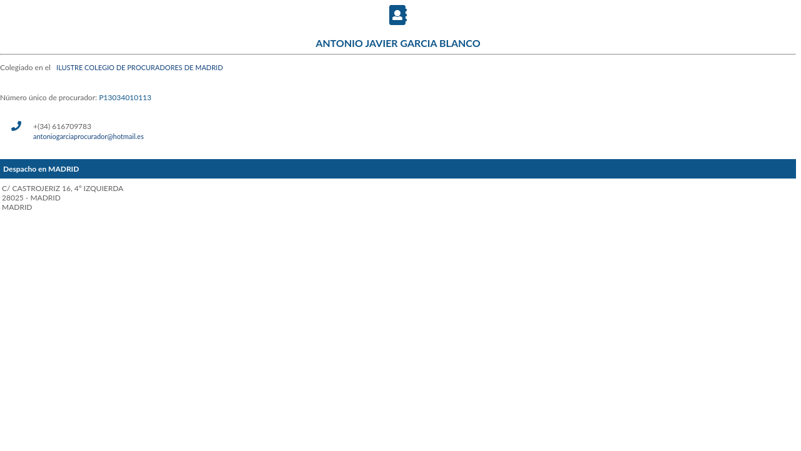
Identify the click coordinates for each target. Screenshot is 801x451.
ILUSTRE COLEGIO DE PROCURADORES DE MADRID (139, 67)
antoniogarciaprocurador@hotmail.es (88, 136)
